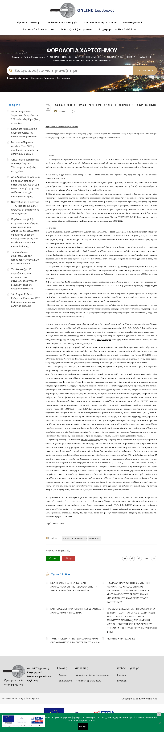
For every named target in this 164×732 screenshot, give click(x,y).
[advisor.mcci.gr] (153, 558)
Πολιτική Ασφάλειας (12, 698)
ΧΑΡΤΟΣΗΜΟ (94, 538)
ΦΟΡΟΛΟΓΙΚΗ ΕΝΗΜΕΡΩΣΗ (88, 57)
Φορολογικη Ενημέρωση (43, 78)
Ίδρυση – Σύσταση (29, 22)
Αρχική (16, 57)
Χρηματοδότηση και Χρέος (101, 22)
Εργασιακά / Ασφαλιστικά (38, 29)
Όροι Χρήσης (32, 698)
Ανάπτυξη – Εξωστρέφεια (77, 29)
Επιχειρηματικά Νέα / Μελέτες (118, 29)
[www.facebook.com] (132, 558)
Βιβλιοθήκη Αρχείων (34, 57)
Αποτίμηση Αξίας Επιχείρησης (93, 675)
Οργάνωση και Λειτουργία (62, 22)
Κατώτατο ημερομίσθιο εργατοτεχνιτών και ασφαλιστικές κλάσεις (24, 132)
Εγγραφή (122, 680)
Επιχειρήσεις (63, 78)
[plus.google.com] (146, 558)
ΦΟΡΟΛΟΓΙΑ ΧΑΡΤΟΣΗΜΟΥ (121, 57)
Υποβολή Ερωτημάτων (88, 680)
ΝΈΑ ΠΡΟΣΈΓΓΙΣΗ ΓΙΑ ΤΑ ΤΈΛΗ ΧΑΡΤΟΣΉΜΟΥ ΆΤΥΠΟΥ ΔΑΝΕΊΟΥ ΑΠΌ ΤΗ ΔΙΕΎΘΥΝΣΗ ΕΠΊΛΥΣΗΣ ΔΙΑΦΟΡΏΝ (73, 586)
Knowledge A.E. (148, 698)
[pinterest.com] (139, 558)
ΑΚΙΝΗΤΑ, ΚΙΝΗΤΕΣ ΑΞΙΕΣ (121, 638)
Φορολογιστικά (133, 22)
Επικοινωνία (65, 680)
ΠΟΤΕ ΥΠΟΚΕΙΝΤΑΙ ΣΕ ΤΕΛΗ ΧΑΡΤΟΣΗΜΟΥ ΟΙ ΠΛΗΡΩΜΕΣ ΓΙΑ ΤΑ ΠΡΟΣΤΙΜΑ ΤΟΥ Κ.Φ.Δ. (75, 640)
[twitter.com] (124, 558)
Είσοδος (122, 675)
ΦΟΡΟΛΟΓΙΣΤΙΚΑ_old (60, 57)
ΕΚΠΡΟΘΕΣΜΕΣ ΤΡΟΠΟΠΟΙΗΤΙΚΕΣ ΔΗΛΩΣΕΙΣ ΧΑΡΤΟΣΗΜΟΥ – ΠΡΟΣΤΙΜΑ (75, 610)
